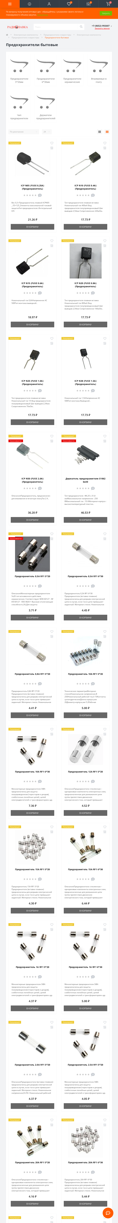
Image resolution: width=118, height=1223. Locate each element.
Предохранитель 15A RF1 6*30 (85, 869)
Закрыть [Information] (106, 13)
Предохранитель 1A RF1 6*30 (85, 967)
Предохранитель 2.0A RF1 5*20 (32, 1064)
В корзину (32, 226)
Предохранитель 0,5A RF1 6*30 (85, 576)
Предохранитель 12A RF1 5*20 (85, 771)
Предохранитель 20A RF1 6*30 (85, 1162)
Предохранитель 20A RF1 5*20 (32, 1162)
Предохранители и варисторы (57, 34)
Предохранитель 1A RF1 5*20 (32, 967)
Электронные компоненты (26, 34)
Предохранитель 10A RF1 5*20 (85, 673)
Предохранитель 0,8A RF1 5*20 (32, 673)
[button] (49, 4)
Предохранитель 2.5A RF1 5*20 (85, 1064)
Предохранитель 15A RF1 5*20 (32, 869)
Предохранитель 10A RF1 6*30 (32, 771)
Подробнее (42, 14)
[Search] (81, 27)
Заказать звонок (102, 28)
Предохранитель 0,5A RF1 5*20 (32, 576)
